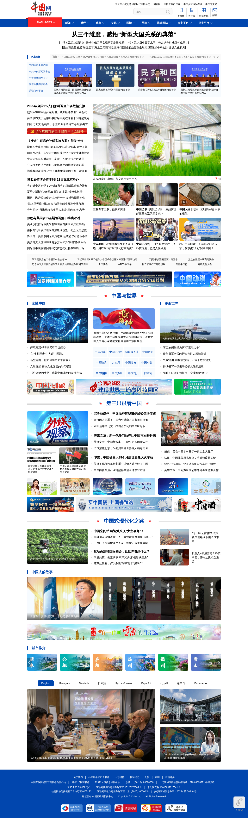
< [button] (214, 56)
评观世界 (171, 303)
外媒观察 (34, 441)
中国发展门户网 (172, 4)
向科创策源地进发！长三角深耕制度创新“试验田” (123, 537)
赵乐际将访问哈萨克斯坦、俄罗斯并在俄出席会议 (57, 112)
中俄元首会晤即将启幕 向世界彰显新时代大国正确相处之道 (73, 469)
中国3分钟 (142, 244)
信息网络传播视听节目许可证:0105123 (71, 791)
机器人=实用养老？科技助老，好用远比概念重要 (206, 557)
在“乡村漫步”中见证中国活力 (47, 353)
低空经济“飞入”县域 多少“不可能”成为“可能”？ (53, 559)
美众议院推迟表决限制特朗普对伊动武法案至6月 (56, 224)
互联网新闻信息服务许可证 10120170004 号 (119, 787)
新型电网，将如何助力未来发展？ (50, 360)
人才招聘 (119, 777)
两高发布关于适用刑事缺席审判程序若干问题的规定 (58, 118)
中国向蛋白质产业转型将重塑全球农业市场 (119, 470)
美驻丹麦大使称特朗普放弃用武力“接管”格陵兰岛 (56, 242)
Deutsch (84, 683)
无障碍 (239, 804)
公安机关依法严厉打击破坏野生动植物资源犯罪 (55, 164)
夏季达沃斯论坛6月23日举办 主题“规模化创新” (55, 191)
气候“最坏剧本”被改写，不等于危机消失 (187, 360)
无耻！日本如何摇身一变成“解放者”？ (185, 372)
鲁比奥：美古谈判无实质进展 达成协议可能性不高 (57, 236)
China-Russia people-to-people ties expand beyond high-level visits (71, 757)
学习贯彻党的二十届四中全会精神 (49, 259)
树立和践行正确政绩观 (153, 264)
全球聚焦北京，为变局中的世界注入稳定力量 (121, 448)
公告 (147, 777)
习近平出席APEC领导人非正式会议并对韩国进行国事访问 (107, 259)
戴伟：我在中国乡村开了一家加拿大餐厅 (188, 451)
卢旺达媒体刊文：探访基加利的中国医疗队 (119, 426)
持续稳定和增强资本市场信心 (47, 347)
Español (146, 683)
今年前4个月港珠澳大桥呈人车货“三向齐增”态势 (56, 209)
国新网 (156, 4)
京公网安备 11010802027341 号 (164, 787)
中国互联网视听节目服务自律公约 (48, 782)
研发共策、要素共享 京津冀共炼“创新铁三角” (121, 557)
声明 (157, 777)
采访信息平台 (36, 90)
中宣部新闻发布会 (38, 78)
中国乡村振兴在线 (192, 4)
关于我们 (78, 777)
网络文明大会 (205, 264)
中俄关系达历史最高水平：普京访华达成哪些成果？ (157, 42)
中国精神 (101, 373)
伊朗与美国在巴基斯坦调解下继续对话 (53, 218)
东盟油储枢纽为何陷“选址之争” (181, 347)
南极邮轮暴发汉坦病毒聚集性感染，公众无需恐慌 (57, 230)
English (45, 683)
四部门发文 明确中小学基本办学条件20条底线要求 (57, 124)
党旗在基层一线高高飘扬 (201, 259)
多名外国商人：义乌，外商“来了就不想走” (186, 441)
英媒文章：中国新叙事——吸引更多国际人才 (121, 441)
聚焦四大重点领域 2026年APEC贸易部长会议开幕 (57, 146)
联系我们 (134, 777)
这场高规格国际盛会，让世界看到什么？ (122, 551)
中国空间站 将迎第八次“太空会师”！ (119, 531)
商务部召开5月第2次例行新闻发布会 (157, 89)
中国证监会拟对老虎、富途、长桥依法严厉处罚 (55, 158)
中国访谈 (141, 209)
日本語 (102, 683)
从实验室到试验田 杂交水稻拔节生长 (115, 178)
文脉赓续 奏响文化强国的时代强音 (51, 366)
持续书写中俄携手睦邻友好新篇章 (183, 366)
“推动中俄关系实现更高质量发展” (105, 42)
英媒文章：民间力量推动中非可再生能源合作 (191, 470)
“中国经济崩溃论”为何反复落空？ (47, 338)
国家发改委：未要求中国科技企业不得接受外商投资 (58, 152)
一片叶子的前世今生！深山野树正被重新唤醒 (121, 543)
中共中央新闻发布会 (39, 71)
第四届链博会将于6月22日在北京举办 (53, 179)
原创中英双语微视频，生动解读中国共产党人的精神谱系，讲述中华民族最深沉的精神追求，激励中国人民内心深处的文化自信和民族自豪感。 (123, 337)
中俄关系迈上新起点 (72, 42)
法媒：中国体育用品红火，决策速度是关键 (190, 457)
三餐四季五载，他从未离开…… (112, 209)
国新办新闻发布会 (38, 84)
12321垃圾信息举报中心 (107, 782)
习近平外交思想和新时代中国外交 (132, 4)
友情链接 (170, 777)
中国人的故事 (42, 572)
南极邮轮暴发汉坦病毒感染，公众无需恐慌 (185, 338)
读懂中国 (39, 303)
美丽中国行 (181, 264)
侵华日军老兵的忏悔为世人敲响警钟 (184, 353)
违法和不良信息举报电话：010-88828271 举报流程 (188, 782)
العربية (164, 683)
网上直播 (35, 56)
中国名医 (98, 244)
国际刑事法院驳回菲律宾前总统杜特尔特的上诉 (55, 248)
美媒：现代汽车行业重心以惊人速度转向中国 (121, 463)
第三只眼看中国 (124, 403)
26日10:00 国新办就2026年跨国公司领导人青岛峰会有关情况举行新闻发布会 (104, 56)
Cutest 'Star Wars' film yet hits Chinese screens (188, 720)
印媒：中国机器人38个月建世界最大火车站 (123, 457)
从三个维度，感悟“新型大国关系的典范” (124, 34)
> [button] (218, 56)
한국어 (181, 683)
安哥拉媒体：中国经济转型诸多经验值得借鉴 (125, 413)
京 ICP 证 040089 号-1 (78, 787)
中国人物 (184, 209)
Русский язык (123, 683)
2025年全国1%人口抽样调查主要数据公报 (56, 106)
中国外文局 (211, 4)
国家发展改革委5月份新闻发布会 (113, 89)
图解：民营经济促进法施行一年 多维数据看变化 (56, 197)
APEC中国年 (125, 264)
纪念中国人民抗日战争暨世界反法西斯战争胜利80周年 (60, 264)
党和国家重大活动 (38, 65)
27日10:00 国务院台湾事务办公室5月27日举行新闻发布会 (181, 56)
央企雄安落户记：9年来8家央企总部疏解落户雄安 (57, 185)
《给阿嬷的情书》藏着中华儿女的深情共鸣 (56, 372)
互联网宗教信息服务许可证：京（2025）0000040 (122, 791)
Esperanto (200, 683)
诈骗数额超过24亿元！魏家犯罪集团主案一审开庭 (57, 170)
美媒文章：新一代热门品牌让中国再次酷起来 (125, 435)
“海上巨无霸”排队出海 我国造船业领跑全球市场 (121, 47)
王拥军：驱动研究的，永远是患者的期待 (54, 616)
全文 (81, 140)
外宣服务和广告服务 (98, 777)
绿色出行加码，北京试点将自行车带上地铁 (190, 463)
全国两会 (103, 264)
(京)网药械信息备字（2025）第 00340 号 (175, 791)
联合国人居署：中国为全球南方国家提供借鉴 (121, 419)
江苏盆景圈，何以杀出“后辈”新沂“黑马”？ (119, 563)
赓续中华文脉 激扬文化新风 (168, 47)
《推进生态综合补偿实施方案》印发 (52, 140)
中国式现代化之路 (124, 521)
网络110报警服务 (80, 782)
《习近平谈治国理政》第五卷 (162, 259)
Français (64, 683)
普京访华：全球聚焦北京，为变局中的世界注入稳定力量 (41, 469)
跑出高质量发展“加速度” (77, 47)
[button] (218, 138)
